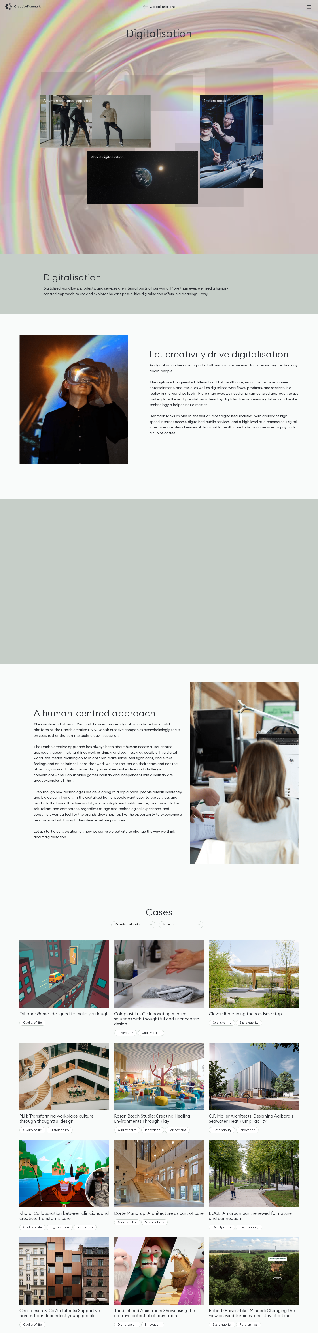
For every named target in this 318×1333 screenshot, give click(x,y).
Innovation (125, 1032)
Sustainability (249, 1022)
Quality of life (32, 1022)
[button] (133, 924)
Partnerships (177, 1130)
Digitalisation (59, 1227)
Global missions (162, 6)
